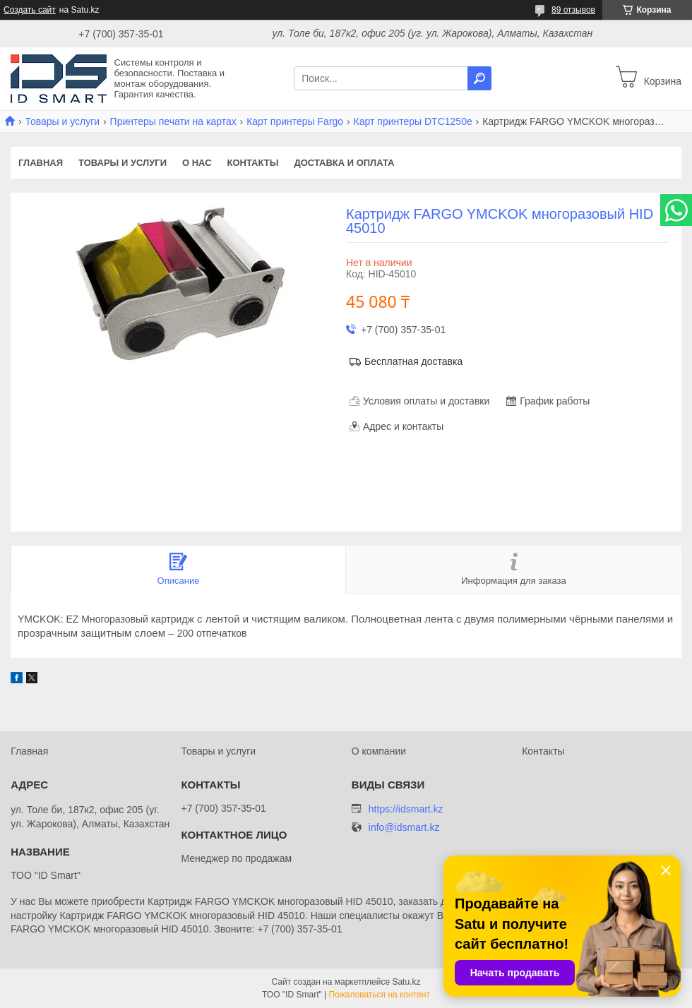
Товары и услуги (62, 121)
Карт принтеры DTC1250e (413, 121)
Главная (40, 162)
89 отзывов (573, 10)
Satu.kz (406, 982)
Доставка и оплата (344, 162)
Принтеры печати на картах (173, 121)
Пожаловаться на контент (379, 995)
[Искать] (479, 78)
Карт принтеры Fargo (294, 121)
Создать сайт (30, 10)
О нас (197, 162)
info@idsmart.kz (404, 827)
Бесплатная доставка (413, 361)
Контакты (253, 162)
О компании (379, 751)
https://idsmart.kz (406, 809)
